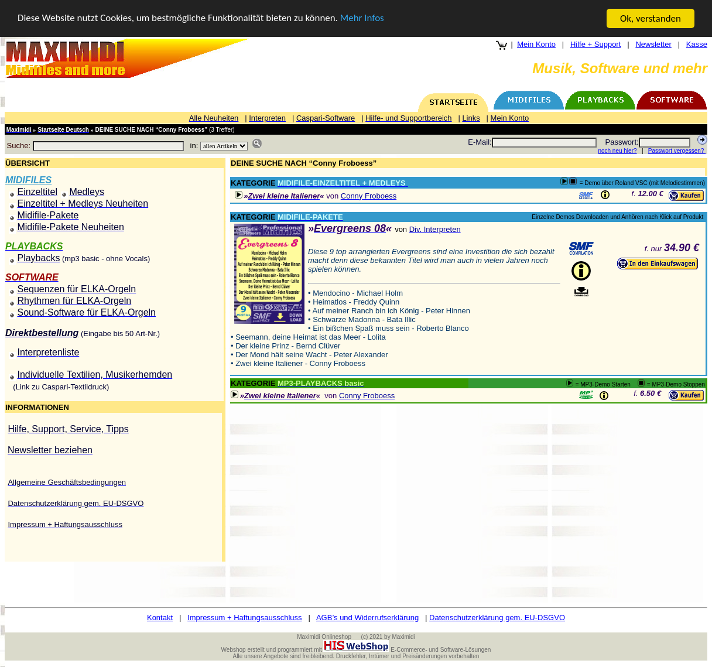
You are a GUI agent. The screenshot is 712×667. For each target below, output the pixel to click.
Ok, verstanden (650, 18)
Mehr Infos (363, 18)
